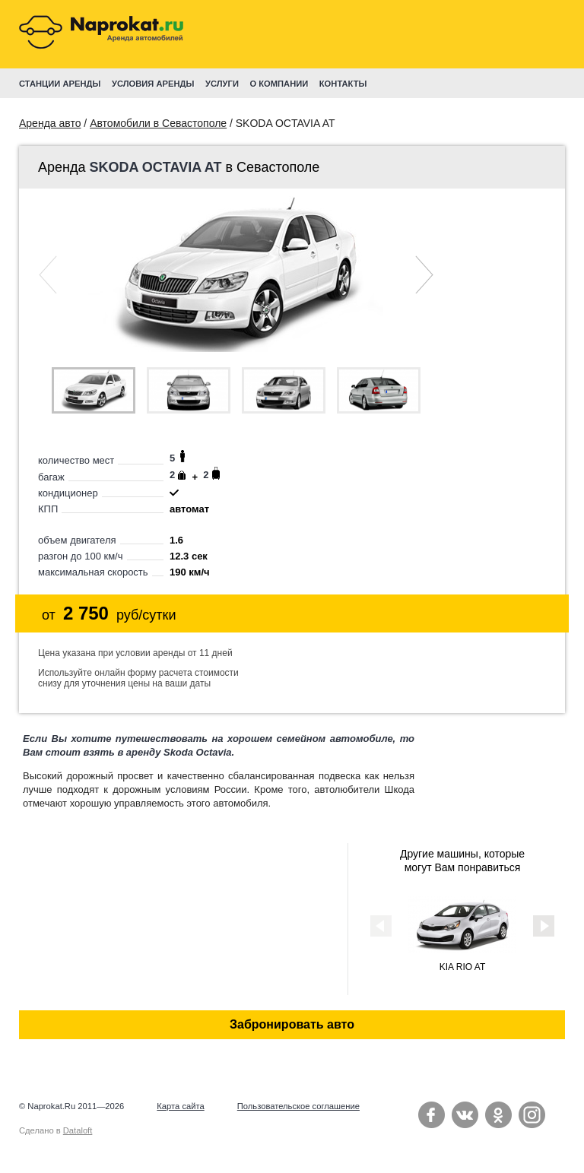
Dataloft (78, 1130)
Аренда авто (50, 123)
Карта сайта (180, 1106)
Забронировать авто (292, 1024)
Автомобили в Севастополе (158, 123)
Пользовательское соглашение (298, 1106)
